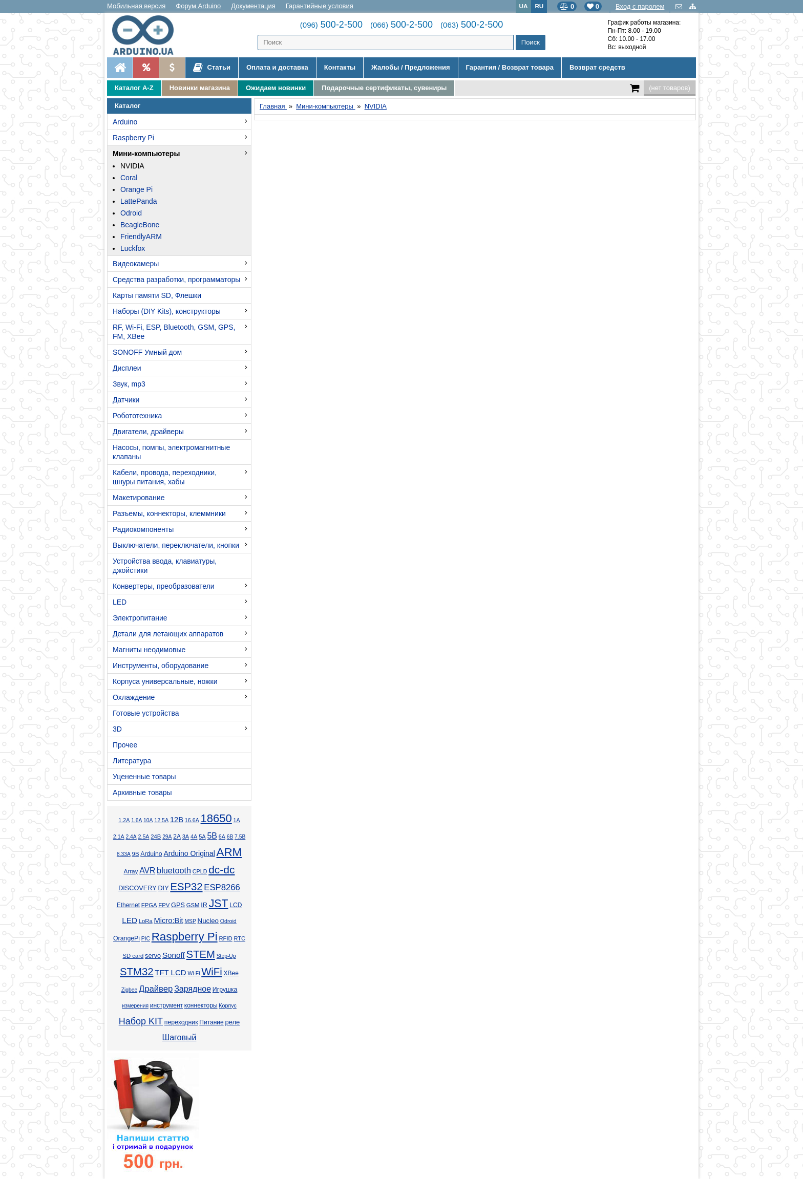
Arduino (125, 122)
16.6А (192, 820)
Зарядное (192, 988)
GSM (193, 905)
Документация (253, 6)
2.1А (118, 836)
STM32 (136, 971)
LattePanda (138, 201)
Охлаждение (134, 697)
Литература (132, 761)
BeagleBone (139, 225)
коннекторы (201, 1005)
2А (177, 836)
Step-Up (226, 956)
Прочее (125, 745)
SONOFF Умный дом (147, 352)
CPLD (200, 871)
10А (148, 820)
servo (153, 955)
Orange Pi (136, 189)
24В (156, 836)
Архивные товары (142, 792)
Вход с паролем (640, 6)
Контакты (339, 67)
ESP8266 (222, 887)
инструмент (166, 1005)
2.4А (131, 837)
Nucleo (208, 921)
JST (218, 903)
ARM (229, 852)
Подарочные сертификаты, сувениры (384, 88)
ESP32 (186, 886)
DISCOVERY (137, 888)
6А (222, 836)
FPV (164, 905)
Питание (211, 1022)
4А (194, 836)
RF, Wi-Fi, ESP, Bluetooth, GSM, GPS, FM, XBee (174, 331)
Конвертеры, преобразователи (164, 586)
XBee (231, 973)
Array (130, 871)
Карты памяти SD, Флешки (157, 295)
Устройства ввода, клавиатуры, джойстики (165, 565)
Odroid (131, 213)
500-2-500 (331, 24)
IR (204, 905)
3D (117, 729)
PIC (145, 938)
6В (230, 837)
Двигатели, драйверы (148, 431)
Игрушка (225, 989)
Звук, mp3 (129, 384)
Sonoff (173, 955)
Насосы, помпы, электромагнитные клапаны (171, 452)
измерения (135, 1006)
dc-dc (221, 869)
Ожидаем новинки (276, 88)
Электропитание (140, 618)
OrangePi (126, 938)
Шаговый (179, 1037)
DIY (163, 888)
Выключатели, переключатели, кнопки (176, 545)
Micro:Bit (168, 920)
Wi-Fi (193, 973)
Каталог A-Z (134, 88)
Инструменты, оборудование (160, 665)
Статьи (211, 67)
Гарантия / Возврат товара (510, 67)
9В (135, 854)
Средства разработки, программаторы (176, 279)
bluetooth (174, 870)
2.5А (143, 836)
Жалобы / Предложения (410, 67)
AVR (147, 870)
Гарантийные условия (319, 6)
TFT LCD (170, 972)
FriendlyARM (141, 236)
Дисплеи (127, 368)
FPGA (149, 905)
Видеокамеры (136, 264)
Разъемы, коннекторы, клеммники (169, 513)
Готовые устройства (146, 713)
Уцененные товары (144, 777)
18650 (216, 818)
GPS (178, 905)
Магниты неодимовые (149, 650)
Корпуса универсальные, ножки (165, 681)
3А (185, 836)
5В (212, 835)
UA (523, 6)
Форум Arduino (198, 6)
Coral (128, 178)
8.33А (124, 854)
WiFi (211, 971)
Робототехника (137, 416)
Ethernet (128, 905)
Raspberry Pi (133, 138)
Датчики (126, 400)
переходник (181, 1022)
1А (237, 820)
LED (119, 602)
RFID (225, 938)
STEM (200, 954)
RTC (239, 938)
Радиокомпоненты (143, 529)
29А (167, 837)
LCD (235, 905)
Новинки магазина (200, 88)
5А (202, 836)
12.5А (161, 820)
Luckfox (132, 248)
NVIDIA (132, 166)
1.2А (124, 820)
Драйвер (156, 989)
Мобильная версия (136, 6)
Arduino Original (189, 853)
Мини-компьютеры (146, 153)
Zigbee (129, 990)
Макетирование (138, 498)
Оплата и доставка (277, 67)
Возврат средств (597, 67)
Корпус (227, 1005)
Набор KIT (141, 1021)
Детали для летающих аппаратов (168, 634)
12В (176, 820)
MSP (190, 921)
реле (232, 1022)
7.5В (240, 837)
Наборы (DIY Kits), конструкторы (167, 311)
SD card (132, 956)
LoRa (146, 921)
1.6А (136, 820)
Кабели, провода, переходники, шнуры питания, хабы (165, 477)
